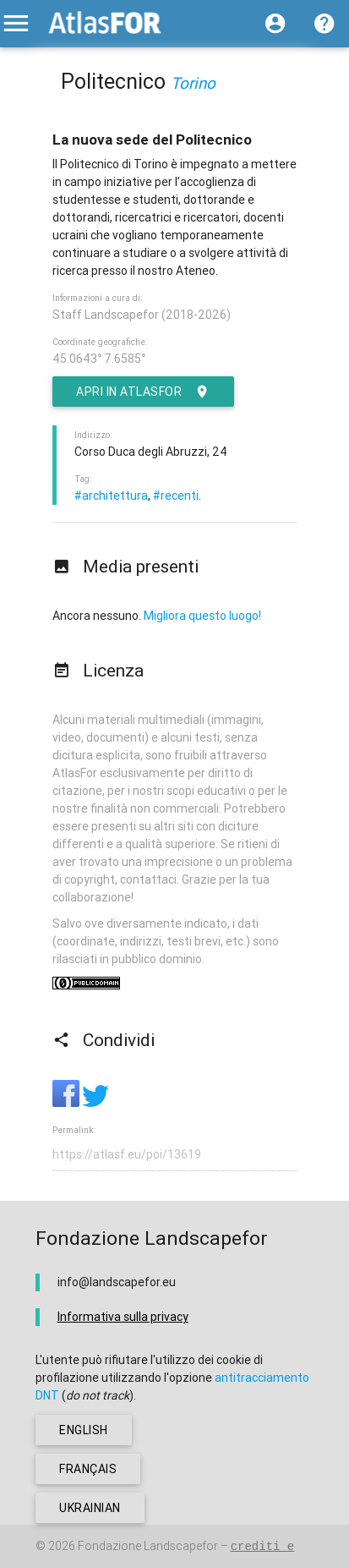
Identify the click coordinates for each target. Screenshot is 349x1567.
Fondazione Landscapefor (148, 1545)
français (88, 1469)
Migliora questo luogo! (202, 615)
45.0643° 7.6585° (98, 358)
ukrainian (90, 1507)
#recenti (176, 495)
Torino (193, 83)
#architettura (111, 495)
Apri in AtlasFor (143, 391)
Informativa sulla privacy (122, 1316)
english (83, 1430)
